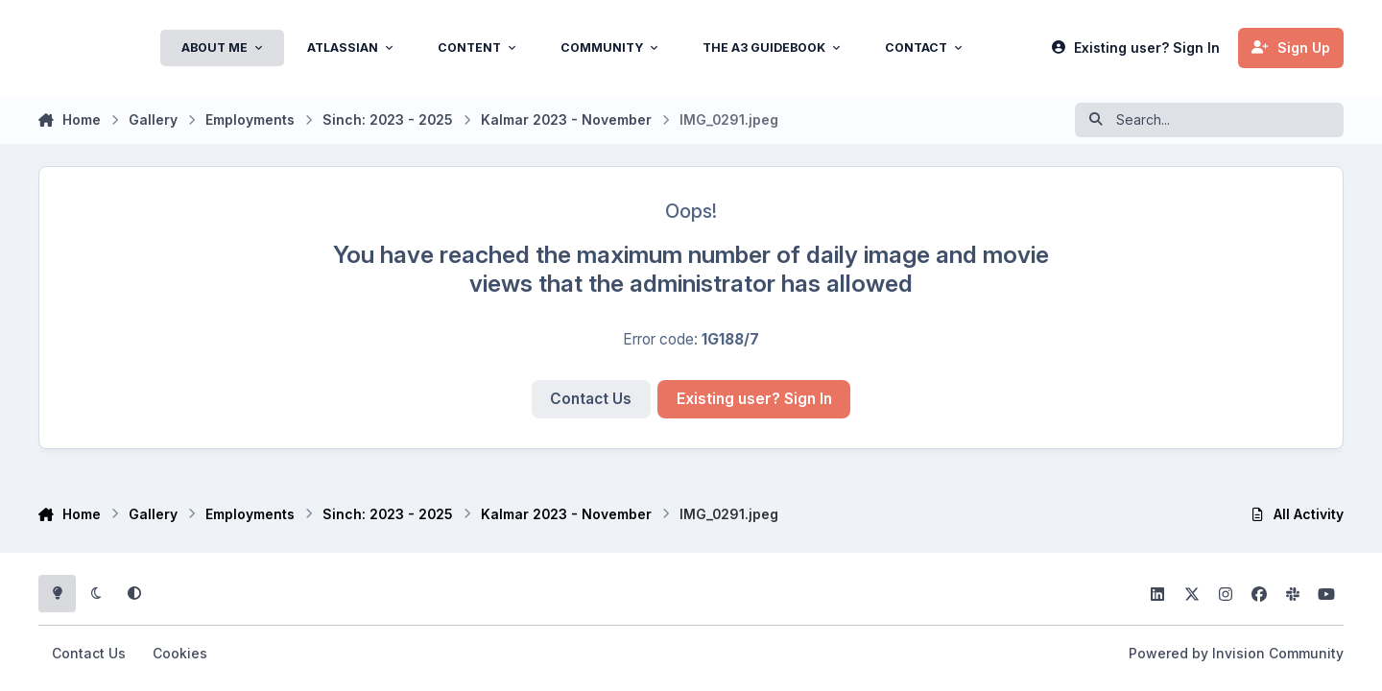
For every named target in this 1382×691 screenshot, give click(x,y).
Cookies (180, 653)
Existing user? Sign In (754, 399)
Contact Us (590, 399)
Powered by (1236, 653)
